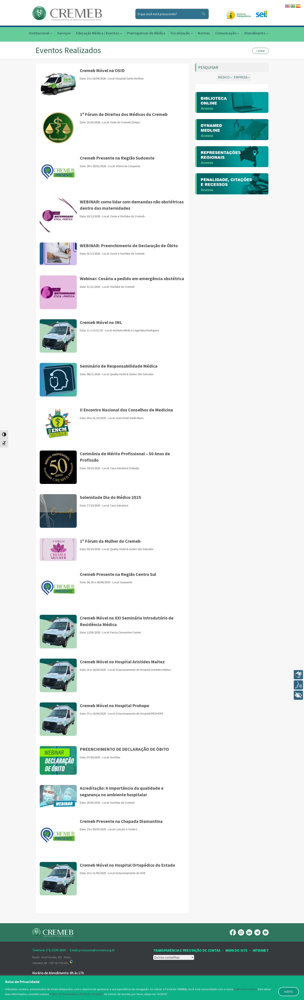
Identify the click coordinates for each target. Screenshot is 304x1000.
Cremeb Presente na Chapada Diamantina (121, 821)
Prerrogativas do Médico (146, 33)
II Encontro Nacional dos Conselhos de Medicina (126, 410)
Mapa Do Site (236, 950)
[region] (152, 988)
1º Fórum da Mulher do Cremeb (110, 541)
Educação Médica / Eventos (99, 33)
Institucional (40, 33)
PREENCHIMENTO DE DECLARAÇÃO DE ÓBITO (124, 749)
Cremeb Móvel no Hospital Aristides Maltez (122, 662)
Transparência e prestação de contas (186, 950)
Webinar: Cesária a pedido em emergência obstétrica (132, 278)
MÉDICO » (225, 77)
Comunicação (227, 33)
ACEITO (288, 991)
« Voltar (260, 51)
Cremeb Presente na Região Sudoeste (117, 158)
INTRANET (261, 950)
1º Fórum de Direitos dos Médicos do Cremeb (124, 114)
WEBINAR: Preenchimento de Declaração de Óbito (129, 245)
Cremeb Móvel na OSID (102, 70)
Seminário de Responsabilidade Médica (119, 366)
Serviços (64, 33)
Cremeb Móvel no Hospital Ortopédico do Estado (127, 865)
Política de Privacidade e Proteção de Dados (77, 994)
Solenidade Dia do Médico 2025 (110, 497)
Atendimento (256, 33)
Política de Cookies (245, 989)
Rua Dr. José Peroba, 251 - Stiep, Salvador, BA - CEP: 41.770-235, (52, 960)
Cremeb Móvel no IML (101, 322)
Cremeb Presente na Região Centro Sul (118, 574)
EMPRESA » (242, 77)
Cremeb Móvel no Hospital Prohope (114, 705)
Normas (204, 33)
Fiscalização (182, 33)
